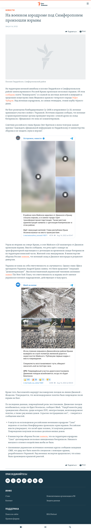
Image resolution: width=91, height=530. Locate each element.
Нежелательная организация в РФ (61, 496)
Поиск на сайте (11, 514)
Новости (10, 10)
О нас (7, 496)
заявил (8, 275)
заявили (25, 257)
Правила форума (12, 519)
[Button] (71, 31)
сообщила (10, 95)
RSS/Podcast (52, 514)
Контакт (8, 501)
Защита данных (53, 501)
